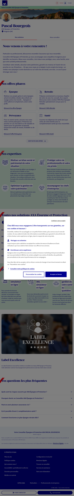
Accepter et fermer (56, 274)
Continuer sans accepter (58, 220)
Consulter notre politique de (22, 269)
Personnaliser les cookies (34, 274)
